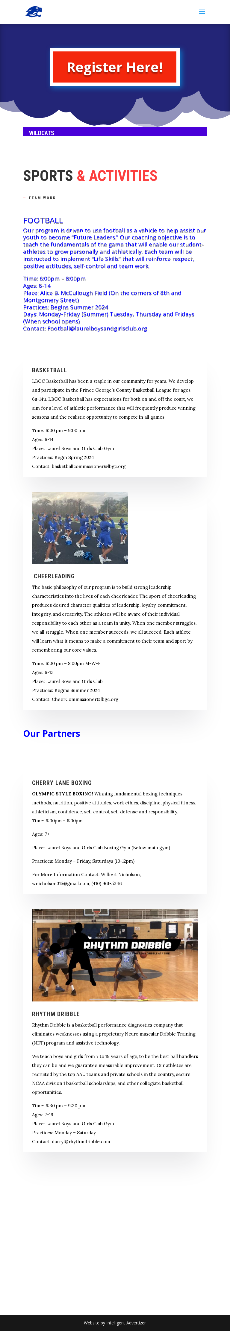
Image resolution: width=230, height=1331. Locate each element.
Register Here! (115, 67)
